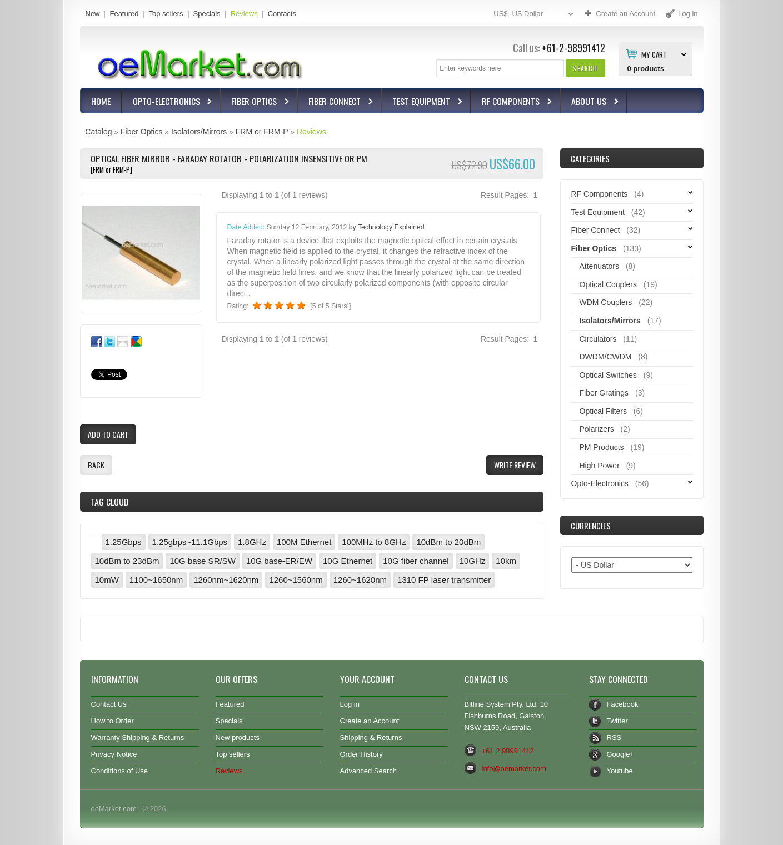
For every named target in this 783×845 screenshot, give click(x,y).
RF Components (512, 102)
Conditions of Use (119, 771)
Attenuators (600, 266)
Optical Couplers (608, 284)
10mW (107, 579)
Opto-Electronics (167, 102)
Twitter (617, 721)
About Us (590, 102)
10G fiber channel (415, 561)
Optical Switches (608, 375)
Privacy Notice (114, 754)
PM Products (602, 447)
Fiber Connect (336, 102)
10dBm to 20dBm (448, 542)
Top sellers (165, 13)
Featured (123, 13)
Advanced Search (368, 771)
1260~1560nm (295, 579)
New (93, 13)
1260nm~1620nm (225, 579)
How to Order (112, 721)
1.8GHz (252, 542)
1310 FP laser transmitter (444, 579)
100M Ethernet (304, 542)
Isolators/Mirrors (199, 131)
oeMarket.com (114, 808)
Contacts (282, 13)
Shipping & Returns (371, 737)
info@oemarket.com (514, 768)
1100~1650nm (156, 579)
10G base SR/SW (202, 561)
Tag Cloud (109, 501)
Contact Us (109, 704)
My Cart (654, 53)
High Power (600, 465)
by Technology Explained (387, 227)
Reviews (244, 13)
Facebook (623, 704)
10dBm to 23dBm (127, 561)
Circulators (598, 338)
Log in (350, 704)
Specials (207, 13)
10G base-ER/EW (279, 561)
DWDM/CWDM (606, 356)
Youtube (620, 771)
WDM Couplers (606, 302)
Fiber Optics (255, 102)
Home (101, 101)
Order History (361, 754)
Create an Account (370, 721)
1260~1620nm (360, 579)
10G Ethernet (347, 561)
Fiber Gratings (604, 392)
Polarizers (597, 428)
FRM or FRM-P (262, 131)
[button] (585, 68)
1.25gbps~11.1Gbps (190, 542)
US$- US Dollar (534, 14)
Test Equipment (422, 102)
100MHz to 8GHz (374, 542)
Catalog (98, 131)
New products (238, 737)
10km (506, 561)
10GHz (473, 561)
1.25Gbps (124, 542)
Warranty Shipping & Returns (137, 737)
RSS (614, 737)
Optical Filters (603, 411)
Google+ (620, 754)
